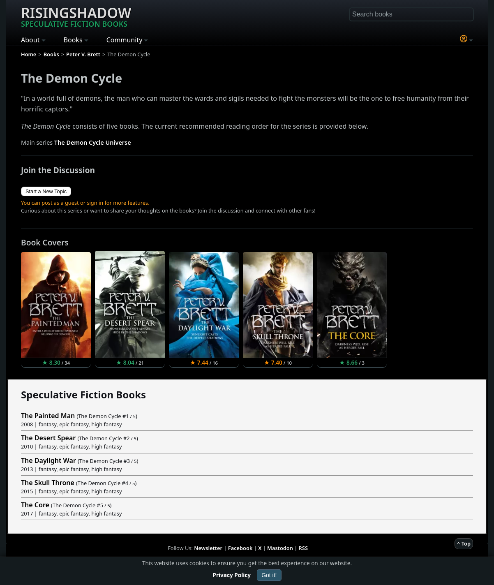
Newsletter (208, 548)
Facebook (240, 548)
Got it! (269, 575)
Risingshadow (76, 16)
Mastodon (280, 548)
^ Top (464, 543)
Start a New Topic (46, 191)
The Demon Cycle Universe (92, 142)
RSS (303, 548)
